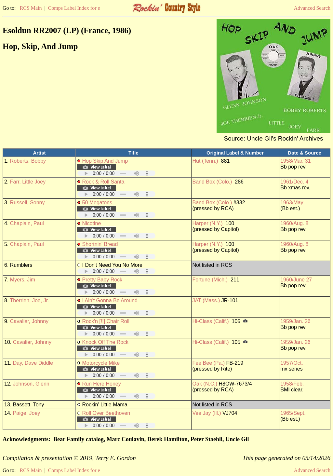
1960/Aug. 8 (294, 223)
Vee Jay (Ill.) (207, 413)
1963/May (291, 202)
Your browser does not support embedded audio (116, 173)
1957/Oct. (291, 363)
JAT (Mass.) (206, 300)
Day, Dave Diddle (33, 363)
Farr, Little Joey (28, 181)
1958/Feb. (292, 384)
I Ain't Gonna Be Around (110, 300)
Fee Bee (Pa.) (209, 363)
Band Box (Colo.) (212, 181)
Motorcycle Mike (101, 363)
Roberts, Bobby (28, 161)
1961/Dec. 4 (294, 181)
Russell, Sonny (27, 202)
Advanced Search (312, 8)
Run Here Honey (101, 384)
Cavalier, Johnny (29, 321)
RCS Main (31, 8)
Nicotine (91, 223)
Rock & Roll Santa (103, 181)
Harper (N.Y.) (208, 223)
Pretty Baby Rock (102, 279)
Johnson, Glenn (31, 384)
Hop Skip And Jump (105, 161)
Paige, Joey (26, 413)
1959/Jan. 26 (295, 321)
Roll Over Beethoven (106, 413)
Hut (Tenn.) (205, 161)
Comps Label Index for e (74, 8)
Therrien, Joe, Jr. (29, 300)
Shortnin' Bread (100, 244)
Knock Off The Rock (105, 342)
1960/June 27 (296, 279)
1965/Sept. (292, 413)
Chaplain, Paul (27, 223)
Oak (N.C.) (205, 384)
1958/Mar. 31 (295, 161)
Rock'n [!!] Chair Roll (105, 321)
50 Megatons (97, 202)
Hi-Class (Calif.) (211, 321)
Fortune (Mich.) (210, 279)
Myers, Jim (22, 279)
